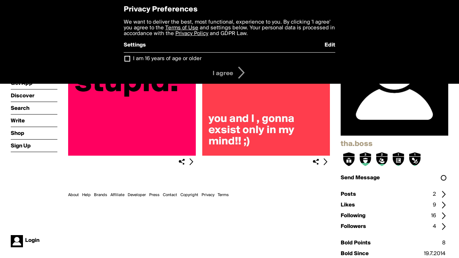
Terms (223, 195)
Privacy (208, 195)
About (73, 195)
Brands (100, 195)
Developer (137, 195)
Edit (330, 45)
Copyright (189, 195)
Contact (170, 195)
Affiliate (117, 195)
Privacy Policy (191, 33)
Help (86, 195)
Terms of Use (181, 28)
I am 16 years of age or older (167, 59)
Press (154, 195)
